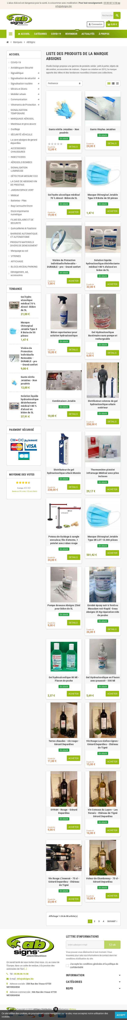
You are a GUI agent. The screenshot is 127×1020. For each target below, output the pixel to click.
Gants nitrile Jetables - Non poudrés (29, 380)
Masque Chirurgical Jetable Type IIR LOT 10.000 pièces (103, 538)
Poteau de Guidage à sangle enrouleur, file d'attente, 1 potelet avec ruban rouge (63, 540)
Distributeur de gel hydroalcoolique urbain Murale (64, 471)
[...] (25, 969)
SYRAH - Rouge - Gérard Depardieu (64, 811)
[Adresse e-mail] (85, 945)
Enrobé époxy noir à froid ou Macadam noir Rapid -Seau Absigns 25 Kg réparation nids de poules (102, 610)
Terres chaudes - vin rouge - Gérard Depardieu (64, 743)
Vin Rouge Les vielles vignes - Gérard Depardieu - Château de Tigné (102, 744)
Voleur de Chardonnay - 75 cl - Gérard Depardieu (102, 880)
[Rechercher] (111, 15)
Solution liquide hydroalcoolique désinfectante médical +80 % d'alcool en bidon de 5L (103, 265)
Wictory (72, 1009)
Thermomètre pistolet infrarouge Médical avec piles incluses (102, 473)
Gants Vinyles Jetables (102, 129)
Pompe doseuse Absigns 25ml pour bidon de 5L (63, 607)
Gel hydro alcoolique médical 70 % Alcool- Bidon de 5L (28, 303)
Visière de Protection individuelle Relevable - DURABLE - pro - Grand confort (64, 263)
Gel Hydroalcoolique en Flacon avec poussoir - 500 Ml (103, 679)
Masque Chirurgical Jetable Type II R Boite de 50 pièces (29, 329)
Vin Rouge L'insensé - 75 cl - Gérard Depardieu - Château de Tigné (63, 881)
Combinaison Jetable (64, 401)
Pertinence (53, 83)
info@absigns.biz (63, 6)
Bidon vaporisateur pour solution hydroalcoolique (64, 334)
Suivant (112, 921)
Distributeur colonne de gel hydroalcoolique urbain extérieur (103, 404)
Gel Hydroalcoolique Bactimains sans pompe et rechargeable (102, 335)
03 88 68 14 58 (112, 3)
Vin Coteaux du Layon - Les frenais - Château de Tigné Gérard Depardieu (103, 813)
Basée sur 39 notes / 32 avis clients (24, 491)
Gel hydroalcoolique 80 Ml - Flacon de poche (64, 679)
